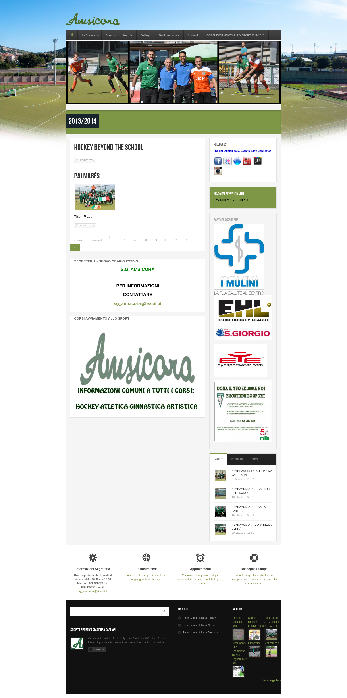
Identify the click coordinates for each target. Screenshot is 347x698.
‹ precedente (96, 240)
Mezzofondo (271, 643)
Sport (109, 36)
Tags (254, 459)
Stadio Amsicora (168, 35)
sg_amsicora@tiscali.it (138, 303)
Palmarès (87, 175)
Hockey (199, 617)
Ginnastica (254, 643)
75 (114, 240)
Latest (218, 459)
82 (186, 240)
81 (176, 240)
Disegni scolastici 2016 (237, 621)
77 (135, 240)
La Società (88, 36)
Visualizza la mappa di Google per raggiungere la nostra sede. (147, 574)
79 (155, 240)
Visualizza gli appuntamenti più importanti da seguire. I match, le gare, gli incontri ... (200, 576)
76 (124, 240)
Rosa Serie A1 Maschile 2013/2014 (271, 621)
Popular (237, 459)
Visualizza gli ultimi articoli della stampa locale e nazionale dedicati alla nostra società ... (254, 576)
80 (165, 240)
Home (71, 35)
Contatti (193, 35)
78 (145, 240)
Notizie (127, 35)
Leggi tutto (87, 160)
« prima (78, 240)
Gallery (145, 35)
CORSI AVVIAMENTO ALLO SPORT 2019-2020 (235, 35)
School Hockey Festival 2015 (256, 621)
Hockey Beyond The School (108, 147)
